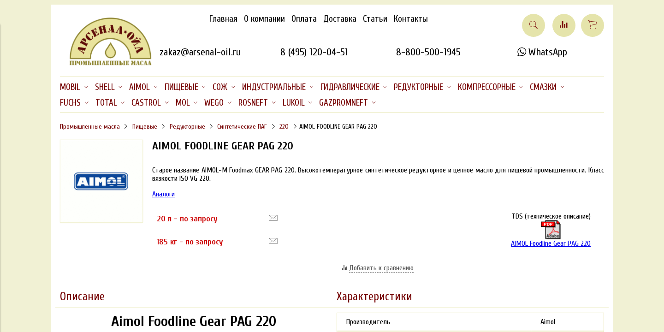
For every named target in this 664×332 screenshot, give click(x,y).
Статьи (375, 19)
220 (284, 126)
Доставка (339, 19)
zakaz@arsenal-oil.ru (200, 52)
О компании (264, 19)
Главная (223, 19)
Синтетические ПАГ (242, 126)
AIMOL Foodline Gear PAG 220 (551, 234)
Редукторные (187, 126)
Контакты (411, 19)
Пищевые (144, 126)
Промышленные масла (90, 126)
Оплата (304, 19)
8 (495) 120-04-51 (314, 52)
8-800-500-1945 (428, 52)
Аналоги (163, 194)
